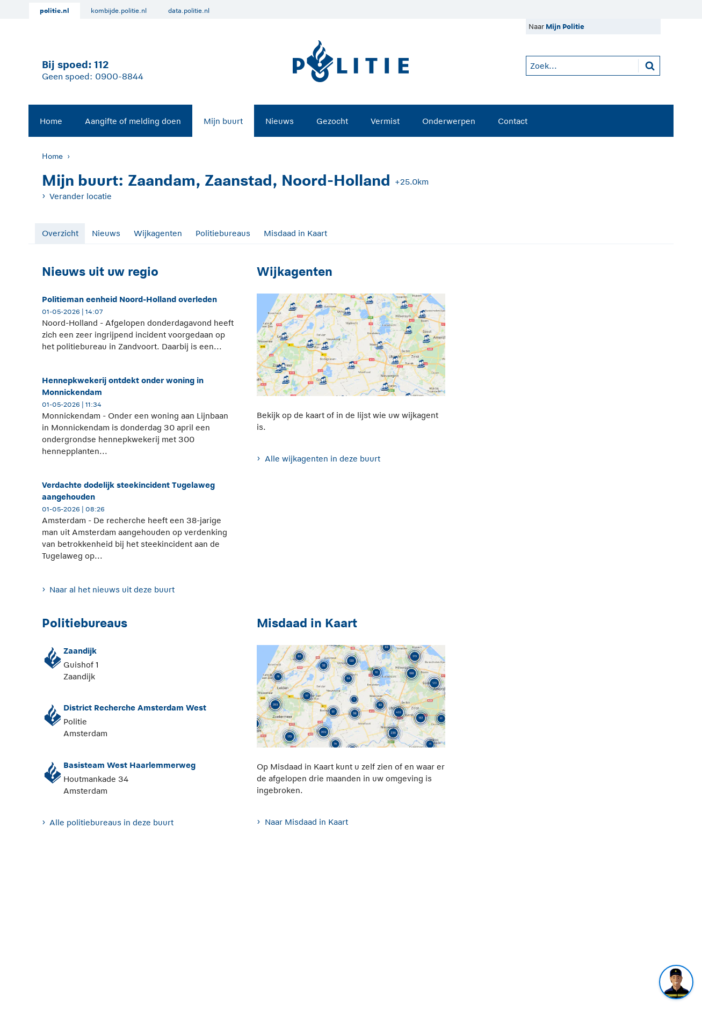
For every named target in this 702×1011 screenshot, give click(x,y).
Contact (512, 121)
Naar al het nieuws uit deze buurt (112, 589)
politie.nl (54, 10)
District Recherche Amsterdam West (134, 707)
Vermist (385, 121)
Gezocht (332, 121)
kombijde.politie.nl (119, 10)
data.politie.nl (188, 10)
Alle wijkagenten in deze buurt (322, 458)
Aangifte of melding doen (133, 121)
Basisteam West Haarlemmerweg (129, 765)
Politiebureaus (223, 233)
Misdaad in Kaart (295, 233)
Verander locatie (80, 196)
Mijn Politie (565, 26)
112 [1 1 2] (101, 64)
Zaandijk (80, 651)
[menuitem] (51, 121)
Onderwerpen (448, 121)
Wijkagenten (158, 233)
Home (51, 121)
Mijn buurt (223, 121)
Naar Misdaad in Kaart (306, 822)
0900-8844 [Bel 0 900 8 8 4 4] (119, 76)
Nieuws (279, 121)
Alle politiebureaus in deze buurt (111, 822)
